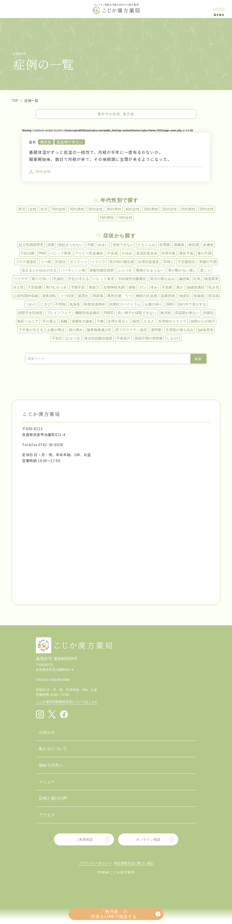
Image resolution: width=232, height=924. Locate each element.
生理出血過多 (148, 262)
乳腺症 (58, 279)
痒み (154, 287)
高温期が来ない (69, 141)
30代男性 (151, 209)
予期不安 (78, 287)
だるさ (149, 321)
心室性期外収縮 (26, 296)
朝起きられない (70, 245)
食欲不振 (186, 253)
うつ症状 (67, 296)
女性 (32, 209)
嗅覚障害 (211, 279)
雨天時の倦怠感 (121, 262)
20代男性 (188, 209)
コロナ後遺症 (26, 262)
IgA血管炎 (205, 330)
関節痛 (98, 296)
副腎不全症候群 (30, 313)
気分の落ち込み (162, 279)
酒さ (179, 287)
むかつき (73, 338)
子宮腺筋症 (186, 262)
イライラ (98, 262)
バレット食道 (103, 279)
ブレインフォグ (59, 313)
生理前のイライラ (172, 321)
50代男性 (77, 209)
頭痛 (50, 245)
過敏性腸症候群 (101, 270)
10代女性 (125, 218)
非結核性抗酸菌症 (132, 279)
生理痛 (164, 245)
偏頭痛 (184, 279)
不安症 (57, 338)
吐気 (196, 279)
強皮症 (184, 296)
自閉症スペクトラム (125, 304)
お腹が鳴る (56, 330)
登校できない (123, 245)
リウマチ (21, 279)
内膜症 (208, 313)
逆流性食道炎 (146, 253)
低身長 (74, 304)
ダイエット (78, 262)
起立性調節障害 (31, 245)
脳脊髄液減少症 (99, 330)
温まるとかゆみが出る (39, 270)
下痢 (100, 321)
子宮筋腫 (35, 287)
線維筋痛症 (196, 287)
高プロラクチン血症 (131, 330)
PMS (42, 253)
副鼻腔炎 (168, 296)
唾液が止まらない (150, 270)
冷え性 (18, 287)
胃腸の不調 (208, 262)
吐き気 (214, 287)
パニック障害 (60, 253)
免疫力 (94, 287)
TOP (15, 101)
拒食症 (60, 262)
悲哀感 (213, 296)
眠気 (136, 321)
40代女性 (132, 209)
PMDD (109, 313)
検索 (198, 359)
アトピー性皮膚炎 (89, 253)
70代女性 (58, 209)
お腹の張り (153, 304)
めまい (103, 245)
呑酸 (63, 321)
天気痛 (167, 287)
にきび (45, 304)
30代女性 (169, 209)
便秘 (131, 287)
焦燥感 (199, 296)
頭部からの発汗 (202, 321)
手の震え (49, 321)
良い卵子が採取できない (137, 313)
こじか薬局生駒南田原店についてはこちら (67, 702)
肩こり (205, 270)
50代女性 (95, 209)
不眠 (90, 245)
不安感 (112, 253)
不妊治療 (28, 253)
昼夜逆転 (49, 296)
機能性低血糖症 (87, 313)
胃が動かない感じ (182, 270)
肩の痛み (76, 330)
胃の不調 (204, 253)
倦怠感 (193, 245)
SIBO (170, 304)
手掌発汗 (123, 338)
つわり (31, 304)
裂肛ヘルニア (27, 321)
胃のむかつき (56, 287)
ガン (142, 287)
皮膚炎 (208, 245)
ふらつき (125, 270)
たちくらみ (146, 245)
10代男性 (107, 218)
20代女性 (206, 209)
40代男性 (114, 209)
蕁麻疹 (179, 245)
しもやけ (174, 338)
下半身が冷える (31, 330)
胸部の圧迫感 (146, 296)
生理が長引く (118, 321)
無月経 (45, 141)
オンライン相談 (148, 839)
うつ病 (46, 262)
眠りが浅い (40, 279)
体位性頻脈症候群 (98, 338)
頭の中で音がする (192, 304)
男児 (21, 209)
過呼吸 (156, 330)
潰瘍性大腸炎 (82, 321)
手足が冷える (78, 279)
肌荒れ (83, 296)
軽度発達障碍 (94, 304)
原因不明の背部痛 (148, 338)
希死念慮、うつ (119, 296)
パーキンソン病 (73, 270)
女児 (43, 209)
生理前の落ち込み (180, 330)
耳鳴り (168, 262)
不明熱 (60, 304)
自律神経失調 (113, 287)
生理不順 (168, 253)
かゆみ (127, 253)
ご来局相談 (84, 839)
